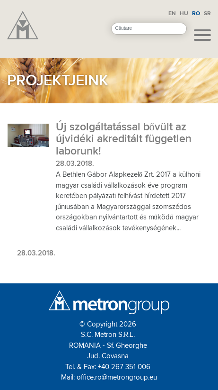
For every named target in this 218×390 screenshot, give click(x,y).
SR (207, 13)
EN (172, 13)
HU (184, 13)
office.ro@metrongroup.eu (117, 377)
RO (196, 13)
